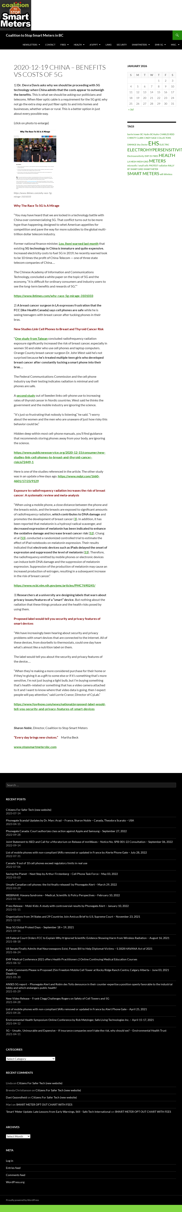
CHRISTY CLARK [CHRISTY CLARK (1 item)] (135, 138)
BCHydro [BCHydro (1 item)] (154, 134)
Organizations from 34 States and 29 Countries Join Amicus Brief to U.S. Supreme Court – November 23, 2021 (73, 916)
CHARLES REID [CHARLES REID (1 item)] (167, 134)
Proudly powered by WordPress (22, 1200)
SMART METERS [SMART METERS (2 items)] (143, 173)
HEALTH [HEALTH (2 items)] (167, 155)
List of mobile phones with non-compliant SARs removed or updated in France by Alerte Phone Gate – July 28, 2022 (76, 852)
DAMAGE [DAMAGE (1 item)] (131, 144)
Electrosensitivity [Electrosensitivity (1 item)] (135, 156)
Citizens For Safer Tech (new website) (28, 809)
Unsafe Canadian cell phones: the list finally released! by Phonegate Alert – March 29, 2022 (61, 884)
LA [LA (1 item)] (128, 161)
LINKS (109, 44)
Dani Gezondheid (16, 1097)
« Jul (131, 109)
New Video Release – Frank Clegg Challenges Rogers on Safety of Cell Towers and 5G (57, 998)
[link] (79, 243)
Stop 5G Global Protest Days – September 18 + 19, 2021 (40, 927)
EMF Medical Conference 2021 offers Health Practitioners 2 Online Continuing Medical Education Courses (71, 959)
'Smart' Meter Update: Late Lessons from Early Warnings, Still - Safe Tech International (58, 1111)
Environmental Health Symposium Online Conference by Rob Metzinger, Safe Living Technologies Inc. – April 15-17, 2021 (80, 1019)
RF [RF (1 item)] (128, 169)
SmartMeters (139, 44)
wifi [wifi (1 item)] (161, 174)
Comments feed (15, 1175)
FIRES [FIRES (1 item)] (155, 156)
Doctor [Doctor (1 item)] (144, 144)
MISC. (174, 44)
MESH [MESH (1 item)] (133, 161)
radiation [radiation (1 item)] (163, 165)
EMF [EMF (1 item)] (147, 156)
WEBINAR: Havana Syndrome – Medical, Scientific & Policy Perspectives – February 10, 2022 (63, 895)
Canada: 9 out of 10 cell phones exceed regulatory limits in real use (46, 863)
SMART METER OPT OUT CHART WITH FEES (44, 1104)
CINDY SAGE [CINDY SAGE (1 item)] (150, 138)
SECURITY (122, 44)
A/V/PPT (94, 44)
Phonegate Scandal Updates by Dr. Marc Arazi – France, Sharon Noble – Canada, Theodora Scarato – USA (70, 820)
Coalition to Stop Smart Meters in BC (34, 35)
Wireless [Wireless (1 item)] (168, 174)
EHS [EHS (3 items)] (153, 143)
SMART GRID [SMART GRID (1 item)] (136, 169)
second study (26, 395)
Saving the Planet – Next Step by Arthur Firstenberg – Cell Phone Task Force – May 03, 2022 (62, 873)
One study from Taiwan (31, 338)
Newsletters (30, 44)
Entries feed (13, 1167)
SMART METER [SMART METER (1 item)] (151, 169)
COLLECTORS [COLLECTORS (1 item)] (164, 138)
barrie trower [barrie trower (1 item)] (133, 134)
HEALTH (78, 44)
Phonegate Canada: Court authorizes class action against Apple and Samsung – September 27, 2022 (66, 831)
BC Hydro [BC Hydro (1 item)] (145, 134)
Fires (63, 44)
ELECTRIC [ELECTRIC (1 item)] (164, 144)
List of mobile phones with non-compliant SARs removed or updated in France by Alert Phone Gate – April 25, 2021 (76, 1009)
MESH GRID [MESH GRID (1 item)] (142, 161)
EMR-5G (159, 44)
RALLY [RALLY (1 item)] (171, 165)
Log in (9, 1160)
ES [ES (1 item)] (151, 156)
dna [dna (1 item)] (139, 144)
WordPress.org (15, 1182)
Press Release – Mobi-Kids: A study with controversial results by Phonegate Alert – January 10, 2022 (67, 906)
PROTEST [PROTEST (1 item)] (153, 165)
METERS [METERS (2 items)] (157, 160)
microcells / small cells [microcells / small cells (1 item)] (137, 165)
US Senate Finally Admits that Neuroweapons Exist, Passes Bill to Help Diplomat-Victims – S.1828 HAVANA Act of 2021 (79, 948)
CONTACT (50, 44)
